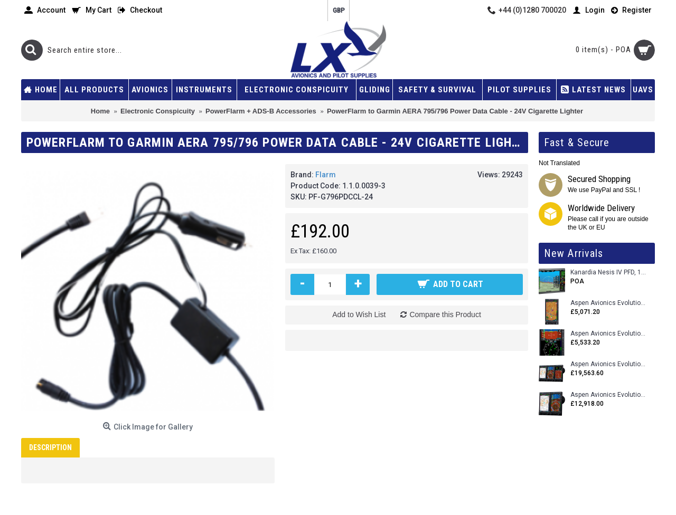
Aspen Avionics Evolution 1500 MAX (608, 395)
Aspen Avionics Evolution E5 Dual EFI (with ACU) (608, 333)
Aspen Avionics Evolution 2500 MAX (608, 364)
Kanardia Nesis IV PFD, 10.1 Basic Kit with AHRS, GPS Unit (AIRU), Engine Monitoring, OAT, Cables (608, 272)
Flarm (325, 174)
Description (50, 447)
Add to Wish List (359, 314)
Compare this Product (445, 314)
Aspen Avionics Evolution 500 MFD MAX (608, 303)
